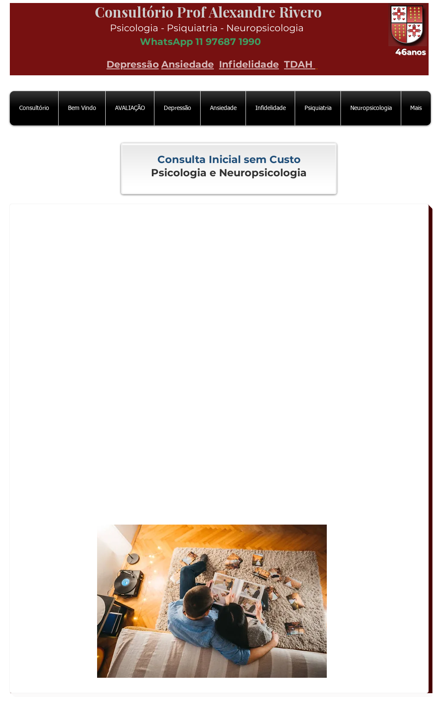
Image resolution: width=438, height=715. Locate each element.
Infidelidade (249, 64)
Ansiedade (187, 64)
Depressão (133, 64)
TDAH (299, 64)
